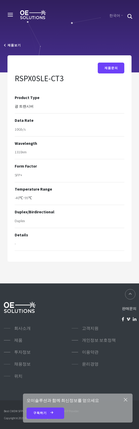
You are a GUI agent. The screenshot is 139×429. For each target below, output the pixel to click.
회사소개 (22, 328)
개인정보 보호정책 (99, 340)
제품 (18, 340)
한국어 (114, 15)
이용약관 (90, 352)
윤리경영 (90, 364)
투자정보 (22, 352)
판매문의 (129, 308)
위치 (18, 376)
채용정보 (22, 364)
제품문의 (111, 68)
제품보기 (12, 45)
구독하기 (45, 413)
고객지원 (90, 328)
